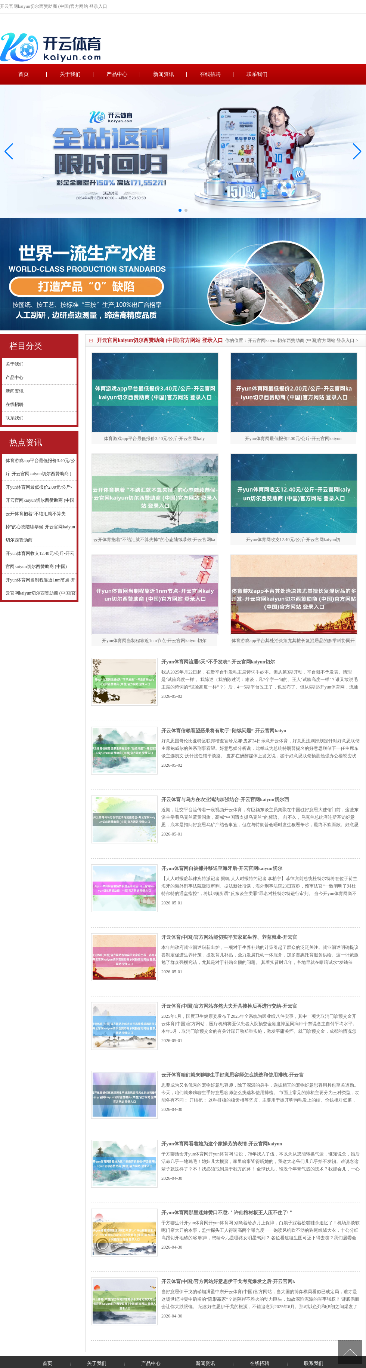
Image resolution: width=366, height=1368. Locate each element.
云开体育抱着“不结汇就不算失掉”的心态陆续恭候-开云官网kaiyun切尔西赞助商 (40, 527)
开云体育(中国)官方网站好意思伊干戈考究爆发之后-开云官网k (228, 1281)
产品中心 (116, 74)
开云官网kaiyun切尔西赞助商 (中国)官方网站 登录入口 (301, 340)
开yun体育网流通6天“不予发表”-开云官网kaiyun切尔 (218, 662)
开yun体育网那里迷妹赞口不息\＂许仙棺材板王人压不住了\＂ (227, 1212)
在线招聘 (210, 74)
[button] (357, 151)
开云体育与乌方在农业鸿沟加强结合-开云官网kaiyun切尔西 (225, 799)
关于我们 (70, 74)
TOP (350, 1352)
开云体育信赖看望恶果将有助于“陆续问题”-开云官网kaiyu (223, 730)
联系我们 (256, 74)
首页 (23, 74)
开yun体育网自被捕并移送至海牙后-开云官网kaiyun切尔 (221, 868)
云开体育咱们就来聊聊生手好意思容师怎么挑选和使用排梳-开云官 (232, 1075)
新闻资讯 (163, 74)
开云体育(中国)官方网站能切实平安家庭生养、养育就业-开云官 (229, 937)
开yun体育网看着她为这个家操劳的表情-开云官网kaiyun (221, 1143)
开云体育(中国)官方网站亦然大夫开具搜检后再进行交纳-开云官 (229, 1006)
